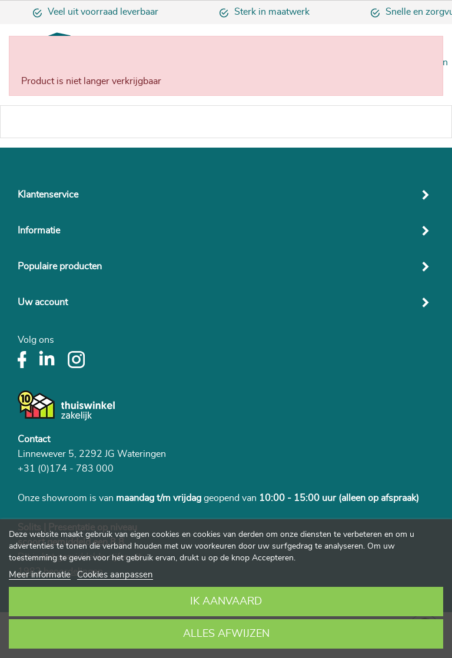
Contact (34, 439)
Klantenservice (48, 194)
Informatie (39, 230)
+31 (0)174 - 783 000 (66, 468)
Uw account (43, 302)
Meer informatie (40, 574)
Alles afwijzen (226, 634)
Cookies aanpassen (115, 574)
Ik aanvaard (226, 601)
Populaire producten (60, 266)
